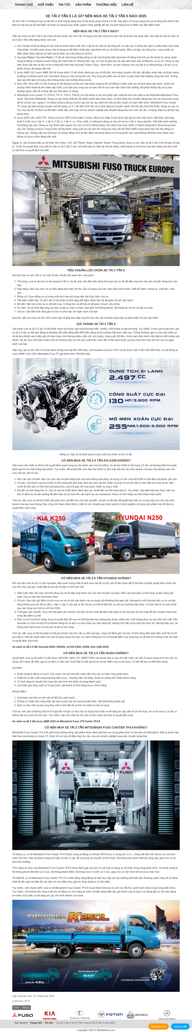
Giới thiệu (46, 4)
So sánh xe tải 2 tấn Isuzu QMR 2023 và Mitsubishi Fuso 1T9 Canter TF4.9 (56, 721)
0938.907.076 (158, 1026)
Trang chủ (24, 4)
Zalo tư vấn (180, 1026)
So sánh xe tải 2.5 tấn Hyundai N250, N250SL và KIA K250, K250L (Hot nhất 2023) (60, 646)
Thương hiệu (106, 4)
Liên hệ (127, 4)
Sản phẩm (83, 4)
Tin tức (64, 4)
